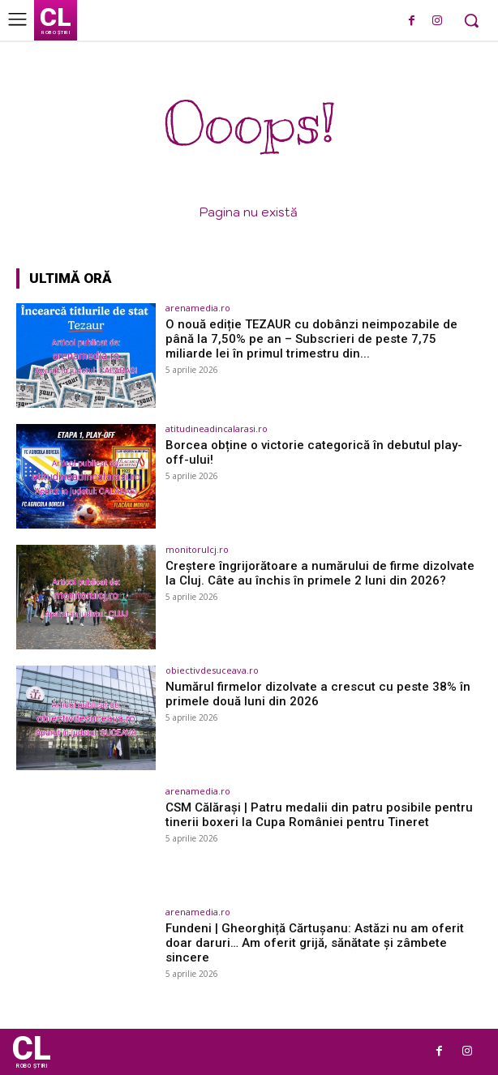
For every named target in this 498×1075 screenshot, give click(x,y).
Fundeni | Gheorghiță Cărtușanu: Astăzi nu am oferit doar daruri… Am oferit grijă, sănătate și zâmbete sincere (314, 943)
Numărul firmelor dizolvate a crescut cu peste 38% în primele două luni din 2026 (317, 694)
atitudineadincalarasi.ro (216, 428)
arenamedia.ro (197, 307)
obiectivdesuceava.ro (212, 670)
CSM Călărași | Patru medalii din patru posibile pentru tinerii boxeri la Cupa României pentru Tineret (319, 814)
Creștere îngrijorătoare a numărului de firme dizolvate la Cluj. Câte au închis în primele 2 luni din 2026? (319, 573)
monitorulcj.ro (197, 549)
